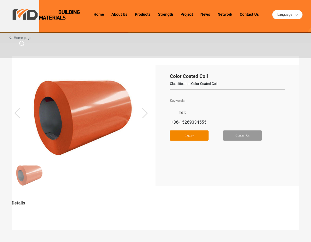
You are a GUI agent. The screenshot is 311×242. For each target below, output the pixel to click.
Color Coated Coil (204, 84)
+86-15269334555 (188, 122)
